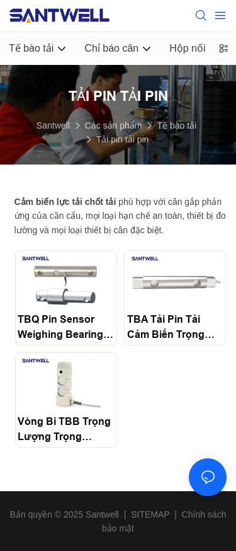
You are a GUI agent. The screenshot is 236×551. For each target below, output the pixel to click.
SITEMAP (150, 514)
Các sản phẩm (113, 125)
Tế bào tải (176, 125)
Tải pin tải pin (122, 139)
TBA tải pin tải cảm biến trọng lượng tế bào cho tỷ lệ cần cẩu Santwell (173, 328)
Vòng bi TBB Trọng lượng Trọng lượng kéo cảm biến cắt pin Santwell (64, 430)
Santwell (53, 125)
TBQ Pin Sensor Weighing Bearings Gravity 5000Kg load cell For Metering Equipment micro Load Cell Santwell (63, 328)
